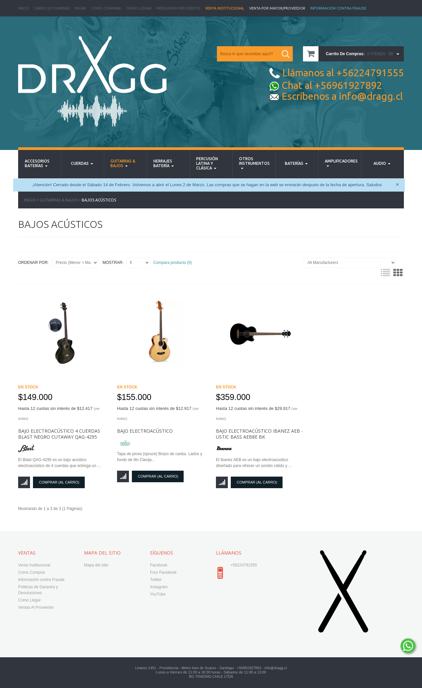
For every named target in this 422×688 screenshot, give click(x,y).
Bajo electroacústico (145, 431)
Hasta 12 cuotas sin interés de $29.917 (257, 413)
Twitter (156, 579)
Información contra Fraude (41, 579)
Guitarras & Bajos (59, 200)
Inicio (23, 8)
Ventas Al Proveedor (36, 607)
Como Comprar (106, 8)
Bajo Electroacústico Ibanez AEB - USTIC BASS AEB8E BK (259, 434)
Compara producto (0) (172, 262)
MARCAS (192, 39)
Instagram (158, 587)
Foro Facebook (163, 572)
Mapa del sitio (96, 565)
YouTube (158, 594)
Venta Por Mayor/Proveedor (277, 8)
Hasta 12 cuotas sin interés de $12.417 (59, 413)
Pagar (80, 8)
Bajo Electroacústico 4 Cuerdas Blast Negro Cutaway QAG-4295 (59, 434)
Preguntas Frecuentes (178, 8)
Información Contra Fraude (338, 8)
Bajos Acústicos (99, 200)
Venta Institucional (224, 8)
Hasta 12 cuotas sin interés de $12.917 (158, 413)
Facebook (158, 565)
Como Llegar (139, 8)
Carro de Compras (52, 8)
